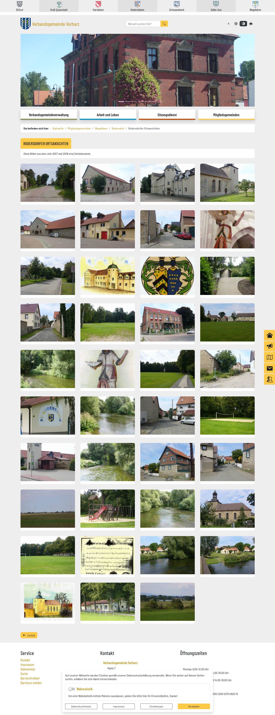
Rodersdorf (118, 128)
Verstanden (193, 706)
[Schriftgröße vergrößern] (236, 23)
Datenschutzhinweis (81, 706)
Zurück (29, 635)
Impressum (118, 706)
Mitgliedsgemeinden (79, 128)
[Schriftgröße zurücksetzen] (228, 23)
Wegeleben (101, 128)
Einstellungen (156, 706)
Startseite (58, 128)
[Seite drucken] (251, 23)
